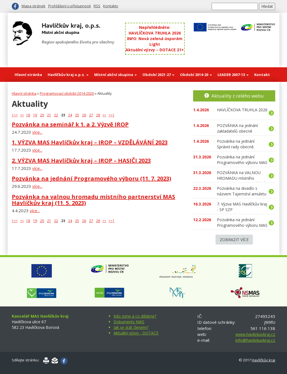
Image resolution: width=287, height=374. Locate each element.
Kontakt (262, 74)
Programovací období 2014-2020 (67, 93)
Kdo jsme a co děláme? (135, 316)
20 (42, 115)
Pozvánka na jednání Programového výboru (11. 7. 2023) (91, 178)
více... (37, 132)
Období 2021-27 (158, 74)
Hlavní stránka (28, 74)
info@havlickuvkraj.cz (255, 340)
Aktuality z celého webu (237, 96)
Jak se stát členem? (131, 327)
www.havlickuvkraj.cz (255, 334)
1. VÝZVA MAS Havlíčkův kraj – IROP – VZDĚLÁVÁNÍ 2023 (90, 142)
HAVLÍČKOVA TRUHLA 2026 (155, 33)
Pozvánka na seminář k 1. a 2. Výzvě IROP (70, 124)
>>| (111, 115)
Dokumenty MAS (129, 321)
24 (70, 115)
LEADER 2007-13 (233, 74)
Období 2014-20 (196, 74)
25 (77, 115)
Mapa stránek (33, 5)
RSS (97, 5)
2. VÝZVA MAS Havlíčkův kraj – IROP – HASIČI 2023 (81, 160)
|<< (15, 115)
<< (22, 115)
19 (35, 115)
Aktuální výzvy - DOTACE (136, 333)
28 (98, 115)
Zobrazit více (234, 239)
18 (28, 115)
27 (91, 115)
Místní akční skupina (115, 74)
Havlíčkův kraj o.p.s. (68, 74)
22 (56, 115)
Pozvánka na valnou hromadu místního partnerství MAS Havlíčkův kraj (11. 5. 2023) (93, 200)
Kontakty (110, 5)
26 (84, 115)
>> (104, 115)
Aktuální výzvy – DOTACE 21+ (155, 49)
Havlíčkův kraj (263, 360)
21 (49, 115)
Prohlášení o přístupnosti (69, 5)
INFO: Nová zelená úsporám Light (154, 41)
